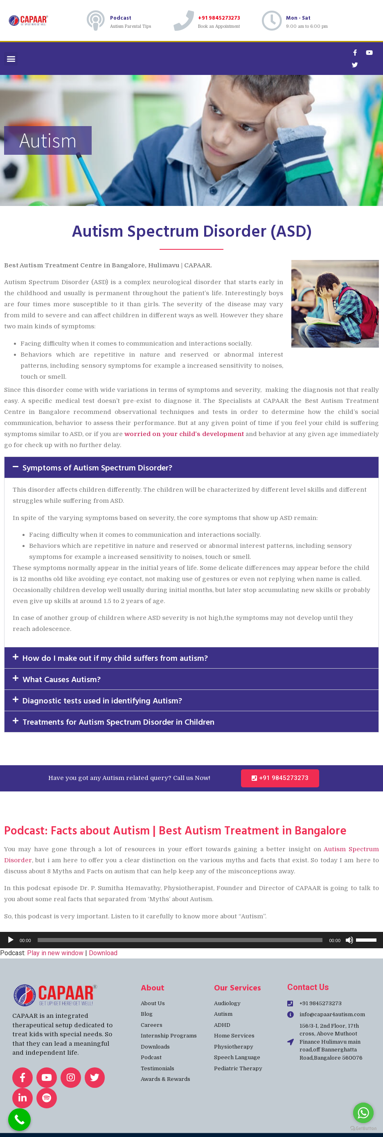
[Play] (11, 940)
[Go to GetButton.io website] (363, 1128)
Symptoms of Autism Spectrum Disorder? (97, 467)
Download (103, 953)
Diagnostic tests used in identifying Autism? (102, 700)
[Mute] (349, 940)
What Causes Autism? (62, 679)
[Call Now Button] (19, 1119)
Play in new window (55, 953)
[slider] (180, 940)
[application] (191, 940)
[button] (11, 59)
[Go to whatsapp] (363, 1113)
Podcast (120, 18)
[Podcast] (96, 20)
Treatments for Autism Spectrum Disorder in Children (118, 721)
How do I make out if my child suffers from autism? (115, 657)
